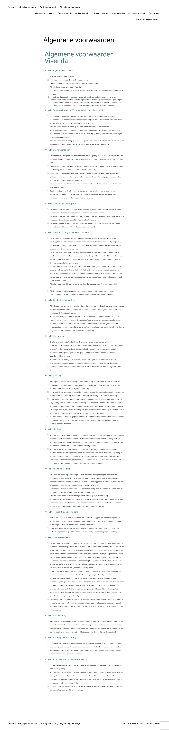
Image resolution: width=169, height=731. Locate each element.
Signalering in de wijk (137, 13)
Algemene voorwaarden (45, 13)
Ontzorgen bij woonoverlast (113, 13)
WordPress (155, 723)
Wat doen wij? (155, 13)
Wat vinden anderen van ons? (148, 19)
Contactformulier (65, 13)
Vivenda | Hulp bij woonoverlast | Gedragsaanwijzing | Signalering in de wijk (44, 7)
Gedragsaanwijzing (83, 13)
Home (96, 13)
